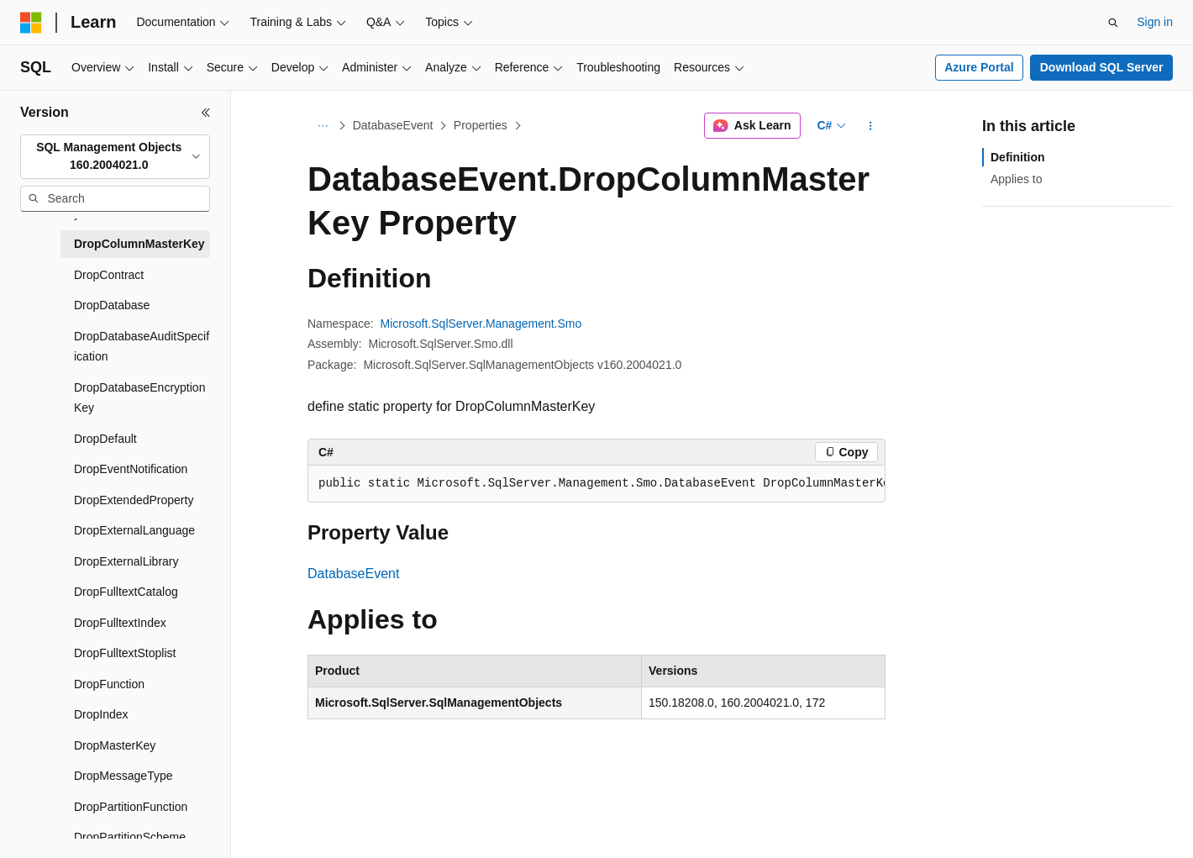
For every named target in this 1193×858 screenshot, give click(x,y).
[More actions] (871, 126)
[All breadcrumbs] (322, 126)
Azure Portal (978, 67)
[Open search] (1113, 23)
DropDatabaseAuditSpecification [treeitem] (141, 346)
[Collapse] (205, 112)
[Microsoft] (31, 23)
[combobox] (115, 156)
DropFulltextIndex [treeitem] (120, 622)
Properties (480, 125)
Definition (1018, 157)
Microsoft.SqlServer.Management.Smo (481, 323)
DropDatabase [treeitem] (112, 305)
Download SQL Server (1102, 67)
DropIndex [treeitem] (101, 714)
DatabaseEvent (393, 125)
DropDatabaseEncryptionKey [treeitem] (139, 398)
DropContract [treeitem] (109, 275)
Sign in (1155, 22)
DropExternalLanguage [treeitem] (134, 530)
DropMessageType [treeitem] (123, 775)
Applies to (1016, 179)
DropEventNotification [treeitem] (130, 469)
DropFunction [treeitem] (109, 684)
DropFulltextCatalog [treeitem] (126, 591)
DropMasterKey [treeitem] (114, 745)
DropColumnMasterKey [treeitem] (139, 243)
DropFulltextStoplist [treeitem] (125, 653)
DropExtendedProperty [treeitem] (133, 500)
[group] (596, 484)
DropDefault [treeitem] (105, 438)
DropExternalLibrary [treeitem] (126, 561)
